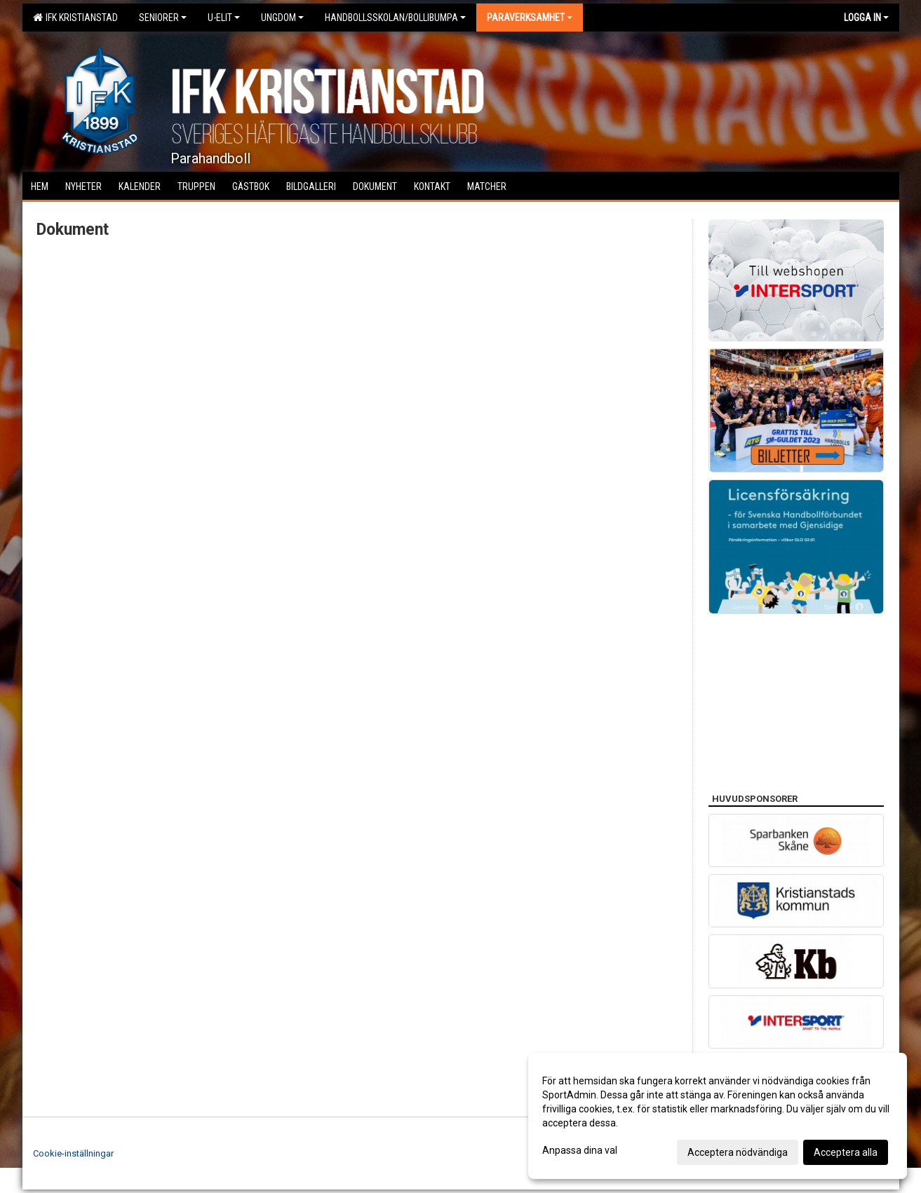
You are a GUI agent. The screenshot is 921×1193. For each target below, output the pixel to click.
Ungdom (282, 17)
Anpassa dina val (579, 1150)
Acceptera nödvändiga (737, 1152)
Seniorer (163, 17)
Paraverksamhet (529, 17)
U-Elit (224, 17)
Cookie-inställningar (73, 1153)
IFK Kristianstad (75, 17)
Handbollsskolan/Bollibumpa (395, 17)
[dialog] (717, 1116)
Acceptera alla (846, 1152)
